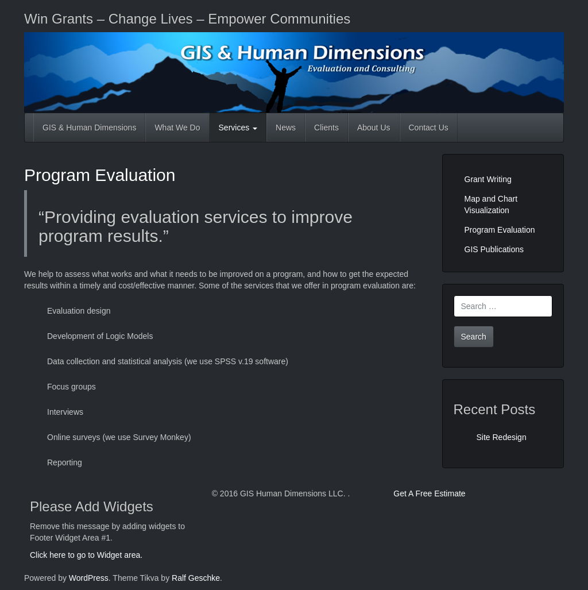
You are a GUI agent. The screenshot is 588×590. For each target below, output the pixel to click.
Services (238, 127)
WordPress (89, 578)
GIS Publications (494, 249)
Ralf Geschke (196, 578)
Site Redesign (502, 437)
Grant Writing (488, 179)
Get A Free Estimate (429, 493)
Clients (326, 127)
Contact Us (428, 127)
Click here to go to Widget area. (86, 555)
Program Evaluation (99, 174)
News (286, 127)
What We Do (177, 127)
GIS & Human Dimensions (89, 127)
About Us (373, 127)
